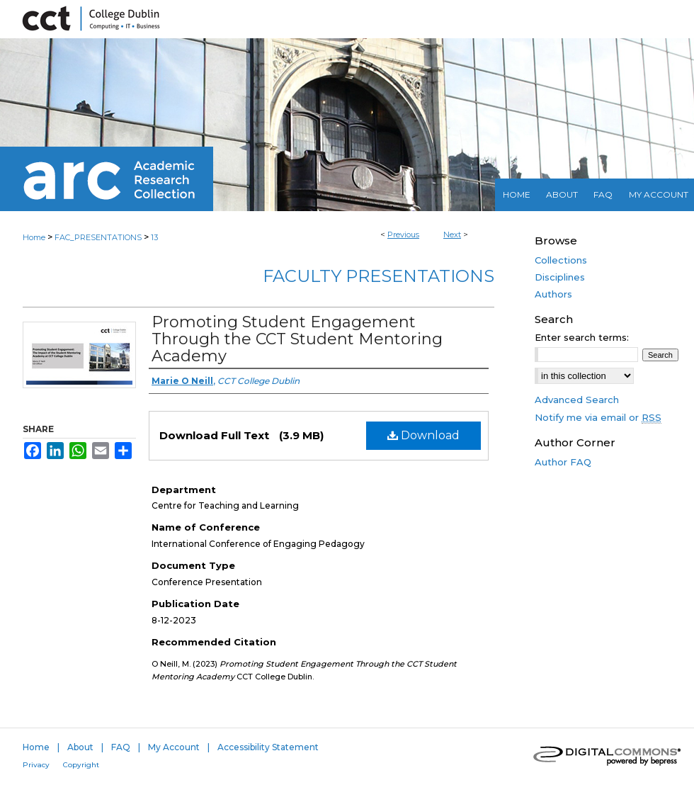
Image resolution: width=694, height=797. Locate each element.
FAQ (120, 747)
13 (154, 237)
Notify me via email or (598, 417)
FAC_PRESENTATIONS (98, 237)
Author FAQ (563, 462)
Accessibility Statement (268, 747)
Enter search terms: (582, 337)
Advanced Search (577, 399)
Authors (553, 294)
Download (423, 435)
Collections (561, 260)
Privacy (36, 764)
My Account (174, 747)
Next (452, 234)
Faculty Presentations (378, 276)
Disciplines (560, 277)
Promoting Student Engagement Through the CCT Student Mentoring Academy (297, 339)
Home (34, 237)
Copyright (81, 764)
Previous (403, 234)
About (80, 747)
